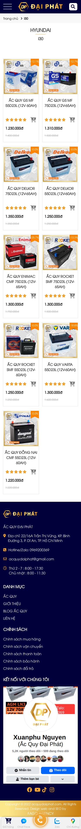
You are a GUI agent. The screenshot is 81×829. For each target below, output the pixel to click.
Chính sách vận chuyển (23, 646)
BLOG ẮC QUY (15, 610)
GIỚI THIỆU (12, 603)
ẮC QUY (10, 596)
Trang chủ (10, 18)
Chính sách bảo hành (21, 661)
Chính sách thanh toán (22, 653)
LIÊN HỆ (9, 618)
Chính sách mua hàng (22, 639)
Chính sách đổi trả (18, 668)
